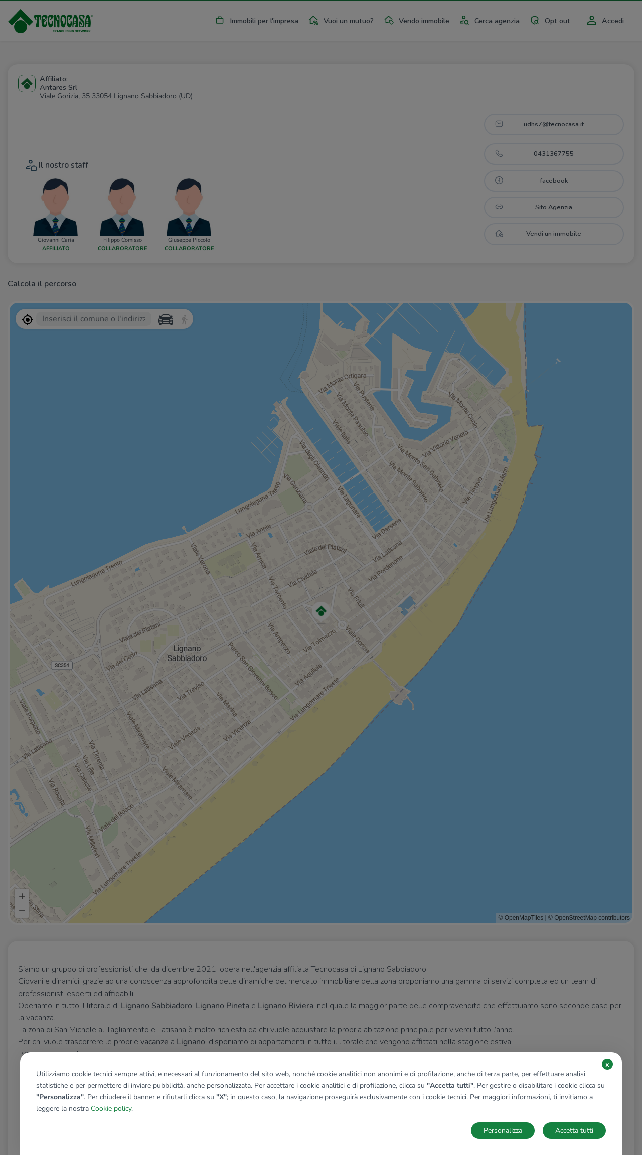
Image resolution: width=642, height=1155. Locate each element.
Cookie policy (111, 1108)
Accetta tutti (574, 1130)
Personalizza (503, 1130)
